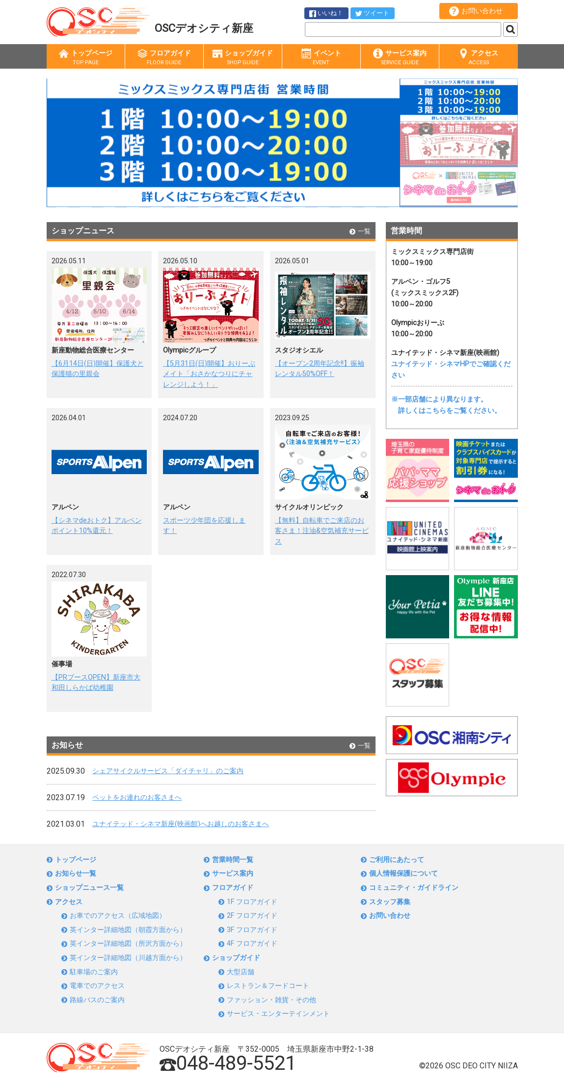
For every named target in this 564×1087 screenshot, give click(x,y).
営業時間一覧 (232, 860)
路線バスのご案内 (97, 1000)
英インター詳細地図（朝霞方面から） (128, 930)
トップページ (86, 58)
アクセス (478, 58)
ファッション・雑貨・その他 (271, 1000)
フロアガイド (164, 58)
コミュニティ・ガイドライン (413, 888)
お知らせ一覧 (75, 873)
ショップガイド (243, 58)
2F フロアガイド (252, 915)
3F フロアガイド (252, 930)
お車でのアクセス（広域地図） (118, 915)
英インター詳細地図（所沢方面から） (128, 943)
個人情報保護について (403, 873)
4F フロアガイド (252, 943)
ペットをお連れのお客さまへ (137, 797)
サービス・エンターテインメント (278, 1014)
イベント (321, 58)
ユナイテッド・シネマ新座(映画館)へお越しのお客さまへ (180, 824)
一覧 (360, 231)
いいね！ (326, 13)
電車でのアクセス (97, 986)
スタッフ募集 (389, 902)
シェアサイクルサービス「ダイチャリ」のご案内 (167, 771)
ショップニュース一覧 (89, 888)
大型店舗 (240, 972)
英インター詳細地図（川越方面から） (128, 958)
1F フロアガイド (252, 902)
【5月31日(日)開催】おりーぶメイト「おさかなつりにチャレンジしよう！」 (209, 374)
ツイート (372, 13)
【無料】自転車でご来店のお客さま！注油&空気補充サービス (322, 531)
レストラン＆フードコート (268, 986)
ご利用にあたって (396, 860)
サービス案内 (400, 58)
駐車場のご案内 (94, 972)
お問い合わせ (476, 11)
